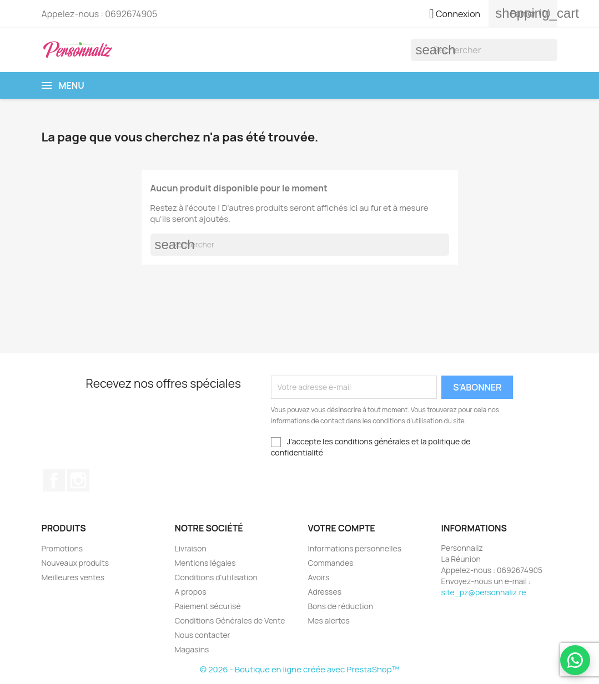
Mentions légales (205, 563)
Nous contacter (202, 635)
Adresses (325, 591)
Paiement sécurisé (208, 606)
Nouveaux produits (75, 563)
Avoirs (319, 577)
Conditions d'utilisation (216, 577)
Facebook (54, 480)
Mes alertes (329, 620)
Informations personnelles (355, 548)
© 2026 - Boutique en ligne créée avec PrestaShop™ (299, 669)
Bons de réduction (341, 606)
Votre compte (341, 528)
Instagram (78, 480)
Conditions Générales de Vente (230, 620)
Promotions (62, 548)
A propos (191, 591)
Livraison (191, 548)
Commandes (331, 563)
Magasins (192, 649)
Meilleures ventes (73, 577)
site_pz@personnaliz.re (483, 592)
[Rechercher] (484, 50)
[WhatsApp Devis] (575, 660)
